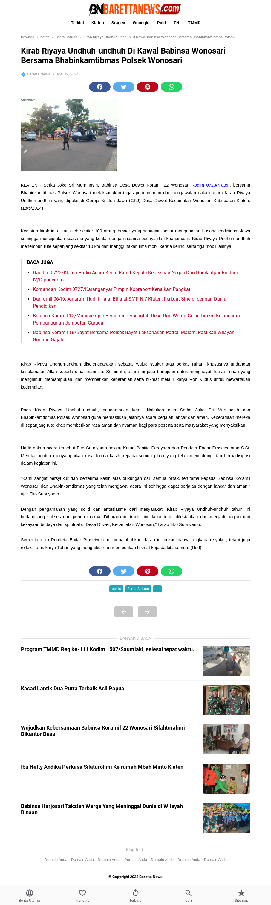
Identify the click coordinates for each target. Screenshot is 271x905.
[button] (100, 87)
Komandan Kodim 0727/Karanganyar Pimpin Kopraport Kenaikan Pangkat (111, 547)
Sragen (118, 22)
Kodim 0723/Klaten (210, 313)
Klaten (97, 22)
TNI (177, 22)
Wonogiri (141, 22)
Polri (161, 22)
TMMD (194, 22)
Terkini (77, 22)
